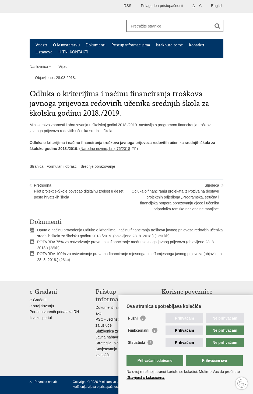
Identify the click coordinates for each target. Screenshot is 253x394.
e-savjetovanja (42, 306)
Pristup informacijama (130, 45)
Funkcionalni (138, 330)
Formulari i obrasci (62, 166)
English (217, 6)
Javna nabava (107, 337)
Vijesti (41, 45)
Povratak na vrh (45, 382)
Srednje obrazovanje (97, 166)
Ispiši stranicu (32, 273)
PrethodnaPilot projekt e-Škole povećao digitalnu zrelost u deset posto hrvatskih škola (78, 191)
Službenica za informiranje (118, 331)
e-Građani (38, 300)
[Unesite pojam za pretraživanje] (169, 26)
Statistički (136, 342)
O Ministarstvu (66, 45)
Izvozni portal (41, 318)
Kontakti (196, 45)
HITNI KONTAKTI (73, 52)
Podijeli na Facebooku (44, 273)
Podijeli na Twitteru (55, 273)
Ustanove (44, 52)
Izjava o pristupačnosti (103, 387)
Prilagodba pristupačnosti (162, 6)
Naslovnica (39, 66)
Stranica (36, 166)
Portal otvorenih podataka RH (54, 312)
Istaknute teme (169, 45)
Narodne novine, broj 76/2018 (105, 148)
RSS (127, 6)
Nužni (133, 318)
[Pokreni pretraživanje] (217, 26)
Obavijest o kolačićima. (146, 377)
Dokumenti (96, 45)
